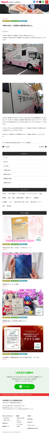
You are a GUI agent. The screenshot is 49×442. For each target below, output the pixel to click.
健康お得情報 (20, 198)
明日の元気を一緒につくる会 (21, 202)
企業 (13, 142)
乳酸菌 (4, 198)
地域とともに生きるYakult (7, 416)
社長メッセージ (20, 420)
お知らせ (5, 162)
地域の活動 (19, 422)
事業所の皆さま (6, 21)
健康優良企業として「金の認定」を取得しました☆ (14, 321)
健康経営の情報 (15, 21)
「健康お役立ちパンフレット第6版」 (10, 284)
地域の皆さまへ (5, 423)
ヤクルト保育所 (11, 193)
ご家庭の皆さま (7, 170)
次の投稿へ (42, 147)
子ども (10, 202)
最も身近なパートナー (20, 142)
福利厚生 (28, 142)
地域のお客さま (6, 418)
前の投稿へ (7, 147)
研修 (3, 206)
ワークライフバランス (32, 193)
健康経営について (5, 426)
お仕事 (6, 142)
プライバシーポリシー (31, 425)
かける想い (6, 166)
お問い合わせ (30, 422)
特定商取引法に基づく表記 (32, 428)
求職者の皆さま (23, 21)
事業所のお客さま (6, 420)
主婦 (10, 142)
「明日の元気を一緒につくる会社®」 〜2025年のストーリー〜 (17, 247)
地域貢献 (4, 202)
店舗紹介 (18, 426)
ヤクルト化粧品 (21, 193)
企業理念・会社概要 (20, 418)
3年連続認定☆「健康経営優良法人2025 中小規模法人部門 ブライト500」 (20, 357)
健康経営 (36, 198)
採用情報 (29, 416)
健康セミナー (28, 198)
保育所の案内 (30, 419)
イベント (5, 157)
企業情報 (17, 416)
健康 (13, 198)
